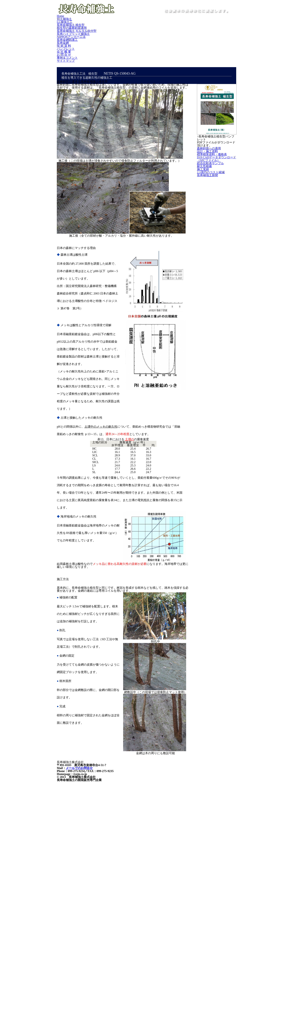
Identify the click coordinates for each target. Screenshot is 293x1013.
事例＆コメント (89, 46)
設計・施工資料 (216, 176)
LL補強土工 (101, 31)
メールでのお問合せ (77, 894)
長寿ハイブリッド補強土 (75, 38)
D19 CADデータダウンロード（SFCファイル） (216, 209)
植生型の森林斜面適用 (161, 31)
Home (63, 31)
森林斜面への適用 (216, 163)
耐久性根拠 (213, 242)
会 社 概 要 (224, 38)
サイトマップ (114, 46)
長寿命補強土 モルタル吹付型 (200, 31)
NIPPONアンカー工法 (110, 38)
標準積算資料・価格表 (216, 189)
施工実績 (212, 252)
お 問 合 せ (66, 46)
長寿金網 (162, 38)
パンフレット (202, 38)
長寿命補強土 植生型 (128, 31)
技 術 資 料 (181, 38)
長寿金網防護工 (140, 38)
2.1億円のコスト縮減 (216, 266)
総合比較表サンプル (216, 229)
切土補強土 (80, 31)
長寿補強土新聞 (216, 292)
